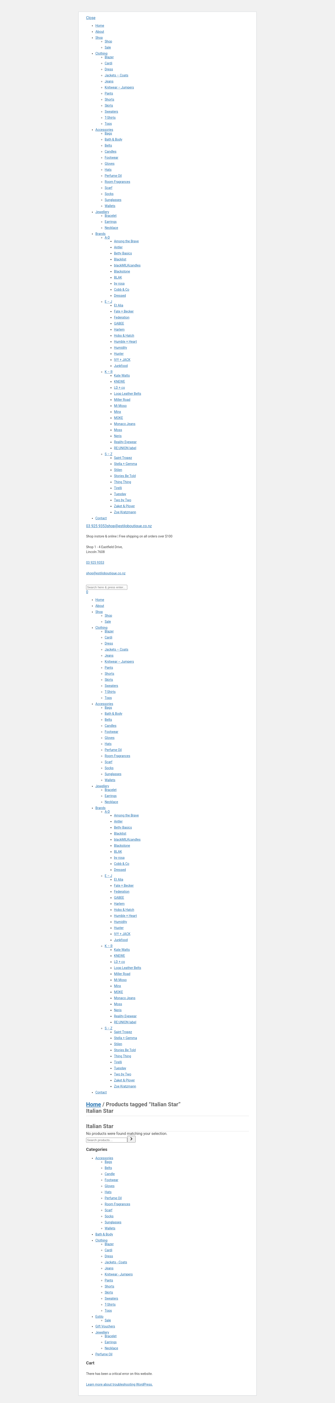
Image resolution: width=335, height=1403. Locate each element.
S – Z (108, 454)
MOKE (118, 418)
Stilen (118, 470)
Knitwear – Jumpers (119, 87)
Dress (109, 69)
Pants (109, 93)
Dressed (120, 295)
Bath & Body (113, 139)
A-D (107, 237)
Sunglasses (113, 200)
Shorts (109, 99)
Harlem (119, 329)
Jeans (109, 81)
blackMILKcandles (127, 265)
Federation (121, 317)
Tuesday (120, 494)
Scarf (108, 188)
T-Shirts (110, 117)
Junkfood (121, 366)
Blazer (109, 57)
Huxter (119, 354)
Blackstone (122, 271)
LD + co (119, 387)
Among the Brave (126, 241)
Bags (108, 133)
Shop (99, 38)
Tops (108, 123)
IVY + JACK (122, 360)
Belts (108, 145)
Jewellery (102, 212)
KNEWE (119, 381)
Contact (101, 518)
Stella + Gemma (125, 464)
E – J (108, 301)
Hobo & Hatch (124, 335)
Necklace (111, 228)
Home (99, 25)
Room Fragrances (117, 182)
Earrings (111, 222)
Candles (110, 151)
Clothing (101, 53)
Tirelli (118, 488)
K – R (109, 372)
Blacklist (120, 259)
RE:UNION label (125, 448)
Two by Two (122, 500)
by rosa (119, 283)
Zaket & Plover (124, 506)
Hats (108, 169)
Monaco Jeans (124, 424)
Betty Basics (123, 253)
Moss (118, 430)
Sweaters (111, 111)
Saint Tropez (123, 458)
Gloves (109, 163)
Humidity (120, 347)
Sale (108, 47)
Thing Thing (122, 482)
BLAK (118, 277)
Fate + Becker (124, 311)
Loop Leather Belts (127, 393)
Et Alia (118, 305)
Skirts (109, 105)
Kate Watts (122, 375)
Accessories (104, 130)
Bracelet (111, 215)
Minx (117, 412)
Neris (118, 436)
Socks (109, 194)
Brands (100, 234)
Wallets (110, 206)
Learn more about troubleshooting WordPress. (119, 1384)
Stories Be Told (125, 476)
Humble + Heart (125, 341)
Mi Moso (120, 406)
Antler (118, 247)
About (99, 31)
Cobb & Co (121, 289)
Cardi (108, 63)
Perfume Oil (113, 176)
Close (90, 18)
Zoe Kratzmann (125, 512)
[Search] (131, 1139)
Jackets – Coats (116, 75)
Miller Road (122, 400)
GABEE (119, 323)
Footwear (111, 157)
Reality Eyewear (125, 442)
